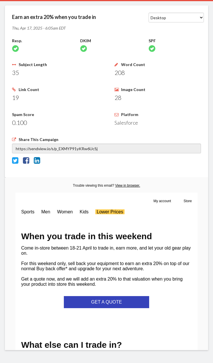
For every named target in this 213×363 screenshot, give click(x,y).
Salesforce (126, 122)
